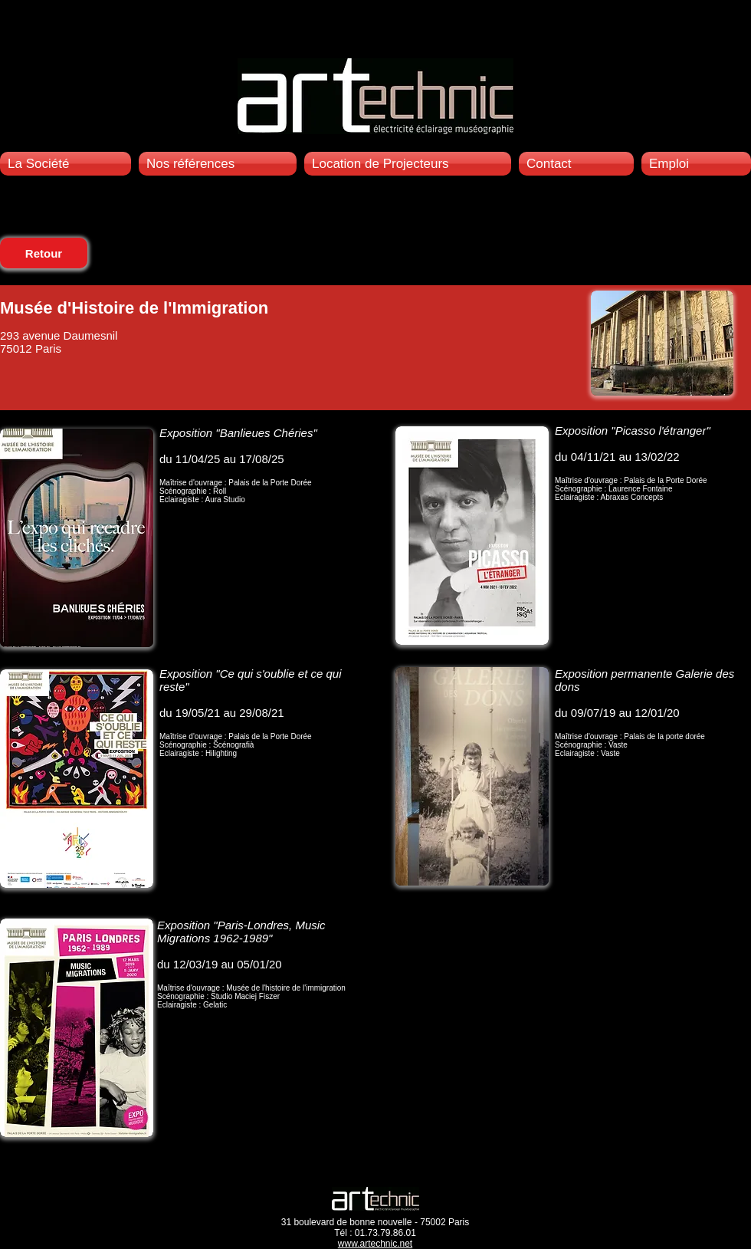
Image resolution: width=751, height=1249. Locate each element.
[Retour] (43, 253)
